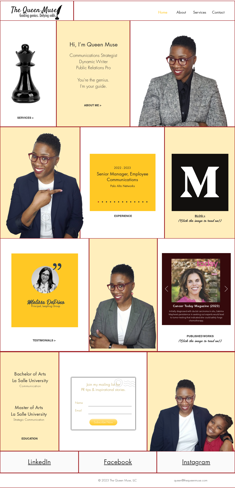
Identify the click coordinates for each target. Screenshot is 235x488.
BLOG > (200, 215)
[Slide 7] (134, 201)
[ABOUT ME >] (92, 105)
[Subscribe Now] (103, 422)
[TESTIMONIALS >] (44, 340)
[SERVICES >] (25, 117)
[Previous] (90, 182)
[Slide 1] (106, 201)
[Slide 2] (114, 201)
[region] (44, 290)
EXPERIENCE (123, 215)
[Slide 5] (126, 201)
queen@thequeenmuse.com (190, 480)
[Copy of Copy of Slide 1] (98, 201)
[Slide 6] (130, 201)
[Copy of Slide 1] (102, 201)
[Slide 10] (146, 201)
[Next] (154, 182)
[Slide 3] (118, 201)
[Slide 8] (138, 201)
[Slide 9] (142, 201)
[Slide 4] (122, 201)
